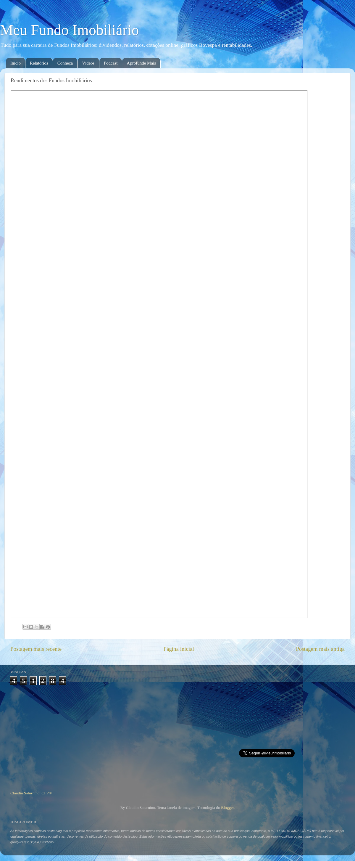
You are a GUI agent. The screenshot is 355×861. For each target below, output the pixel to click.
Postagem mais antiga (320, 649)
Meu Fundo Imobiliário (69, 30)
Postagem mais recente (36, 649)
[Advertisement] (177, 735)
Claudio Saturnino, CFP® (31, 793)
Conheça (65, 63)
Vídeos (88, 63)
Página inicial (179, 649)
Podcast (111, 63)
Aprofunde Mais (141, 63)
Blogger (227, 807)
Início (15, 63)
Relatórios (39, 63)
